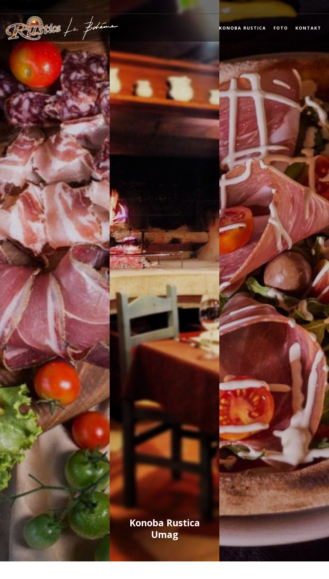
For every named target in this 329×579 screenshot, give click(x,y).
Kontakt (308, 28)
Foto (281, 28)
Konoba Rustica (242, 28)
